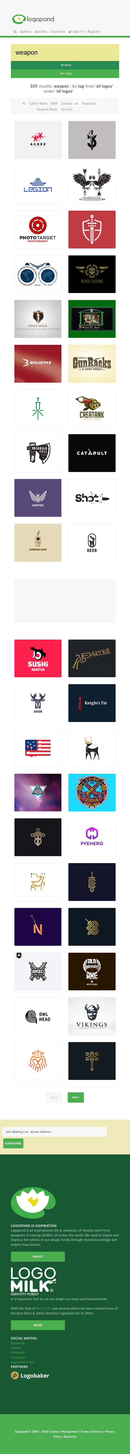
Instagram (18, 1357)
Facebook (18, 1343)
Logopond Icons (22, 1362)
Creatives (57, 31)
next (75, 1097)
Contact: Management (64, 1431)
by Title (66, 73)
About (38, 1256)
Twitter (16, 1348)
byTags (66, 65)
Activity (41, 31)
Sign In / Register (85, 31)
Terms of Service (92, 1431)
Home (65, 19)
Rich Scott (44, 1308)
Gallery (25, 31)
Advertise (70, 1436)
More (37, 1325)
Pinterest (17, 1352)
